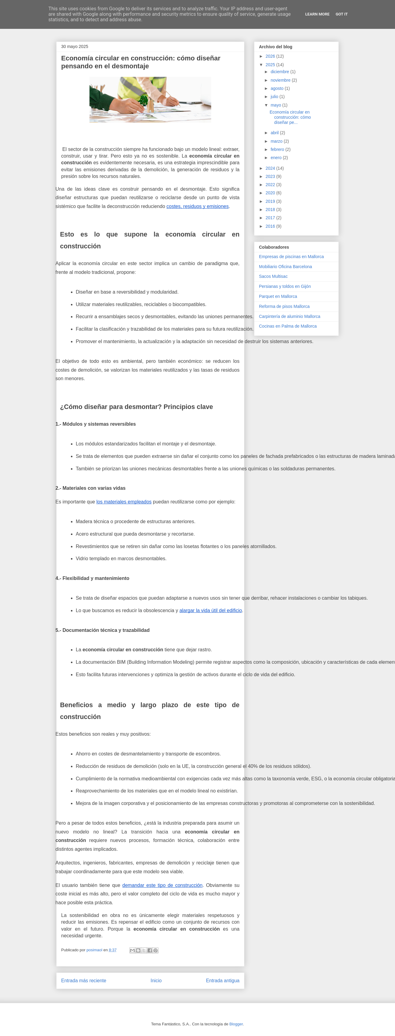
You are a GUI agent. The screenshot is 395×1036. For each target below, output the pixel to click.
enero (277, 157)
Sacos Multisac (273, 276)
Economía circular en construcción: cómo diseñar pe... (290, 117)
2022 (271, 184)
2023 (271, 176)
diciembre (280, 71)
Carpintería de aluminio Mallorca (289, 316)
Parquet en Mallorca (278, 296)
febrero (278, 149)
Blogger (236, 1024)
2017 (271, 217)
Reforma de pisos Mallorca (284, 306)
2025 (271, 64)
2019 (271, 201)
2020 (271, 192)
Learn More (317, 14)
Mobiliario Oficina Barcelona (285, 266)
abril (275, 132)
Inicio (156, 980)
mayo (276, 105)
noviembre (281, 80)
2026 (271, 56)
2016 (271, 226)
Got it (342, 14)
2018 (271, 209)
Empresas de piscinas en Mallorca (291, 256)
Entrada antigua (222, 980)
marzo (277, 141)
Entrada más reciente (83, 980)
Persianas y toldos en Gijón (285, 286)
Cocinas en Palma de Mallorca (288, 326)
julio (275, 96)
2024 (271, 168)
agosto (278, 88)
